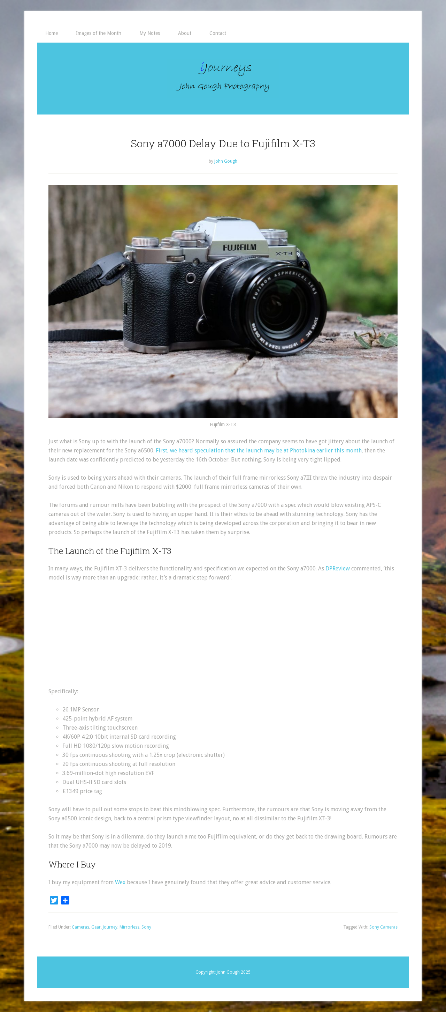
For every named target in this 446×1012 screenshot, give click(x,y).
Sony (146, 927)
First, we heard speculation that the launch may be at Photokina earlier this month (259, 450)
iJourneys (223, 78)
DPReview (337, 568)
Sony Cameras (383, 927)
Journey (110, 927)
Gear (96, 927)
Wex (120, 882)
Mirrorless (129, 927)
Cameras (80, 927)
